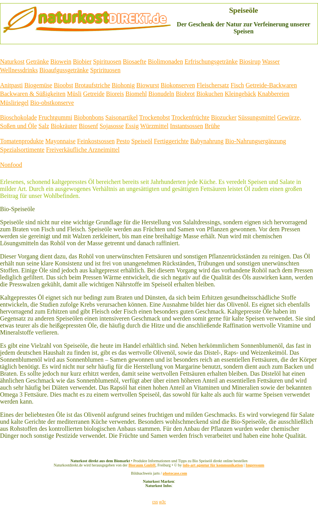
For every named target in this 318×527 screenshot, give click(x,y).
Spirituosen (107, 61)
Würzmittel (154, 126)
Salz (43, 126)
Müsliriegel (14, 102)
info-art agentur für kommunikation (213, 465)
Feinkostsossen (96, 141)
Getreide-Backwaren (271, 85)
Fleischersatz (213, 85)
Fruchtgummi (55, 117)
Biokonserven (178, 85)
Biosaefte (134, 61)
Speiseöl (141, 141)
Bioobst (63, 85)
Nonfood (11, 164)
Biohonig (123, 85)
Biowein (60, 61)
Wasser (271, 61)
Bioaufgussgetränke (63, 70)
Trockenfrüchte (190, 117)
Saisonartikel (121, 117)
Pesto (123, 141)
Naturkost (12, 61)
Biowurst (148, 85)
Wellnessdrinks (19, 70)
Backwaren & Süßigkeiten (33, 93)
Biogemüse (38, 85)
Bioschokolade (18, 117)
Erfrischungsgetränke (211, 61)
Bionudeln (162, 93)
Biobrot (185, 93)
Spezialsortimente (22, 149)
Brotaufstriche (92, 85)
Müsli (74, 93)
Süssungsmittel (257, 117)
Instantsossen (186, 126)
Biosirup (250, 61)
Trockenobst (154, 117)
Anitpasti (11, 85)
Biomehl (136, 93)
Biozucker (224, 117)
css (155, 502)
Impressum (254, 465)
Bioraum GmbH (142, 465)
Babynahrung (206, 141)
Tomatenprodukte (22, 141)
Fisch (237, 85)
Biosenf (88, 126)
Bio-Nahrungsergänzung (255, 141)
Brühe (212, 126)
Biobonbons (89, 117)
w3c (162, 502)
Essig (132, 126)
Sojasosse (112, 126)
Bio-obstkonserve (52, 102)
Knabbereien (273, 93)
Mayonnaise (60, 141)
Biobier (82, 61)
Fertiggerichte (171, 141)
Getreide (93, 93)
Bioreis (115, 93)
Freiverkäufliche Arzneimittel (83, 149)
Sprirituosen (105, 70)
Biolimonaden (165, 61)
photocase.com (175, 473)
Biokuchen (209, 93)
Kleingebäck (240, 93)
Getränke (37, 61)
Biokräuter (64, 126)
